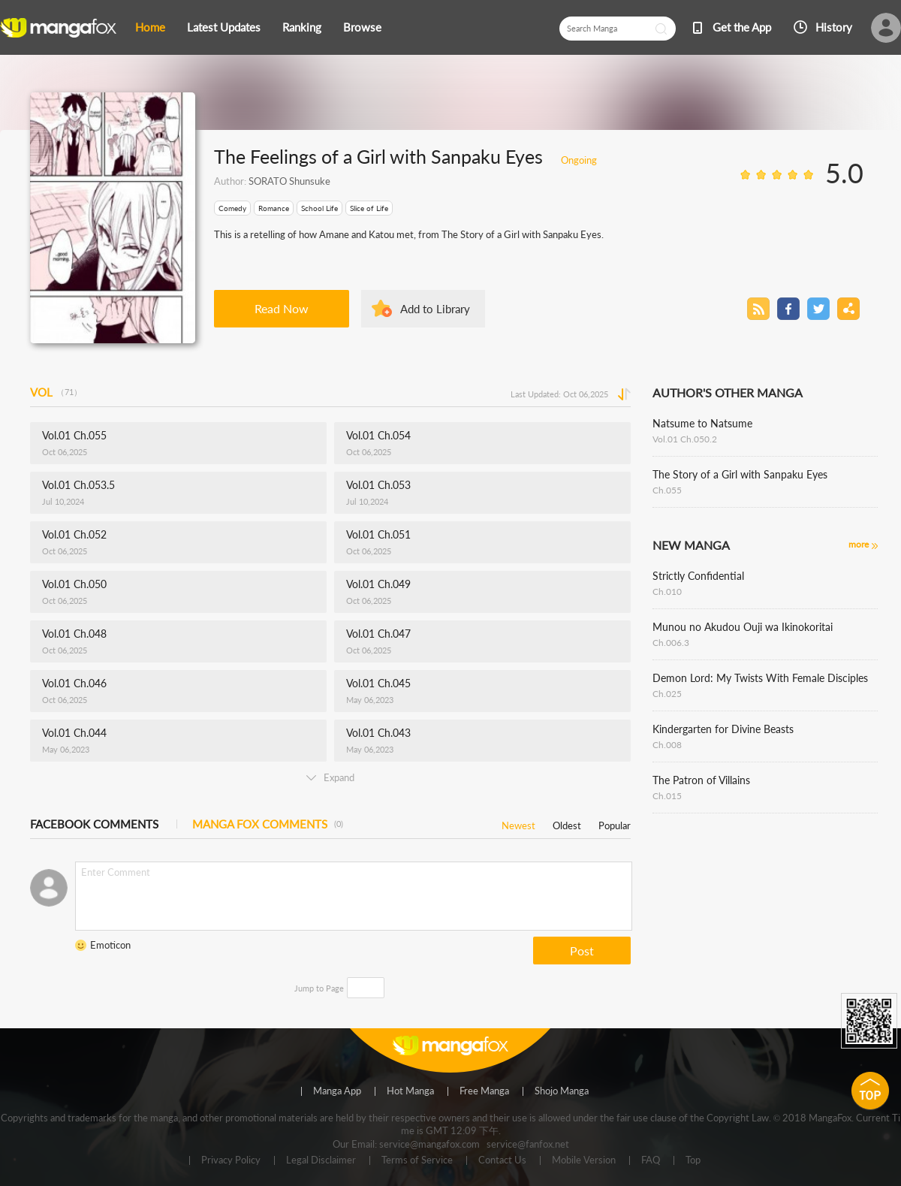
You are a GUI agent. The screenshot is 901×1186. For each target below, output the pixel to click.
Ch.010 (667, 591)
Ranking (301, 27)
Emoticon (110, 945)
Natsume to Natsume (702, 423)
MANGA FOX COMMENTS (267, 823)
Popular (614, 822)
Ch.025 (667, 693)
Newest (518, 822)
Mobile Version (584, 1160)
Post (582, 950)
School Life (319, 208)
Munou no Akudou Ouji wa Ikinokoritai (742, 626)
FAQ (650, 1160)
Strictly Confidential (698, 575)
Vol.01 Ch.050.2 (684, 439)
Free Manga (484, 1091)
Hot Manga (410, 1091)
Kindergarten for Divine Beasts (723, 729)
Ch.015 (667, 795)
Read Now (282, 308)
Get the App (742, 27)
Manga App (337, 1091)
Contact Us (502, 1160)
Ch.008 (667, 744)
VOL (56, 392)
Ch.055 (667, 490)
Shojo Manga (562, 1091)
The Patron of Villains (701, 780)
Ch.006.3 (670, 642)
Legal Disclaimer (321, 1160)
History (833, 27)
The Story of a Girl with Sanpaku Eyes (739, 474)
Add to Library (435, 308)
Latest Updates (224, 27)
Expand (330, 777)
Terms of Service (417, 1160)
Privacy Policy (231, 1160)
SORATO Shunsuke (289, 181)
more (858, 544)
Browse (362, 27)
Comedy (232, 208)
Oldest (567, 822)
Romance (273, 208)
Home (150, 27)
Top (693, 1160)
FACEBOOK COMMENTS (94, 823)
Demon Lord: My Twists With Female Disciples (760, 677)
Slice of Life (369, 208)
